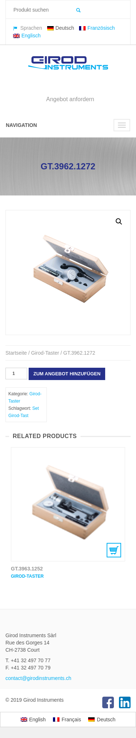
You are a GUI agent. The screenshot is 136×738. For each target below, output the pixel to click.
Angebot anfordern (70, 99)
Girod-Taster (45, 353)
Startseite (16, 353)
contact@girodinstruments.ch (38, 678)
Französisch (97, 28)
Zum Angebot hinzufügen (66, 373)
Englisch (27, 35)
